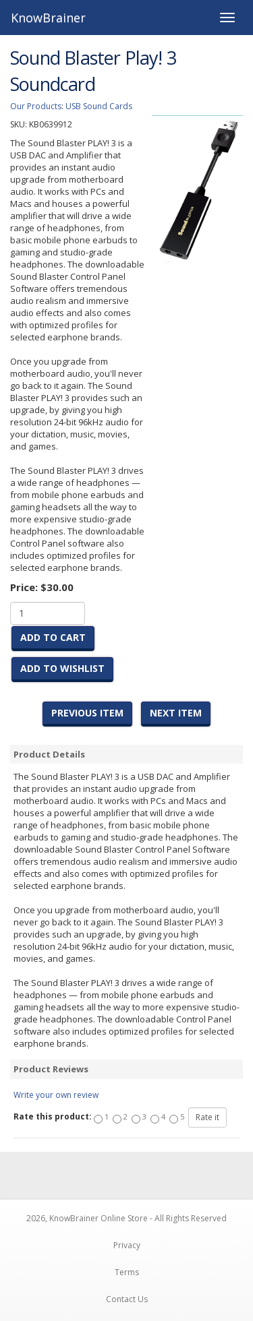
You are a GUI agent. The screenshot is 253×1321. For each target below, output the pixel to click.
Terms (127, 1272)
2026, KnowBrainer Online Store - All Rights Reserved (126, 1218)
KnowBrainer (48, 17)
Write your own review (56, 1095)
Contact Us (127, 1299)
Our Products (35, 106)
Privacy (126, 1245)
